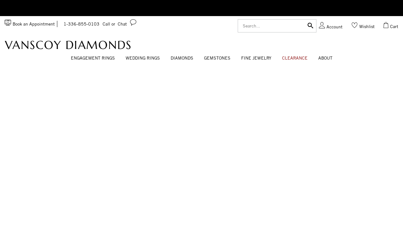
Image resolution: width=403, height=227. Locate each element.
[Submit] (310, 25)
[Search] (277, 25)
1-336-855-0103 (89, 24)
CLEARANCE (295, 58)
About (325, 58)
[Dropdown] (93, 58)
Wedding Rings (143, 58)
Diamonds (182, 58)
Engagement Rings (93, 58)
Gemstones (217, 58)
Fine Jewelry (256, 58)
